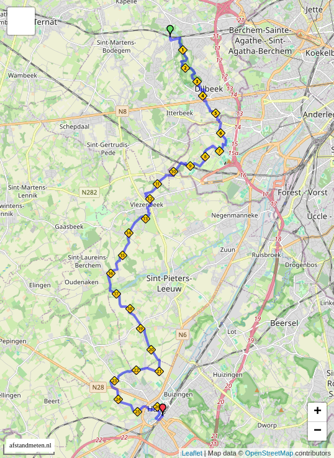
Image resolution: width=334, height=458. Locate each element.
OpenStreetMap (269, 453)
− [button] (318, 431)
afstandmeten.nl (30, 445)
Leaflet (192, 453)
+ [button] (318, 412)
